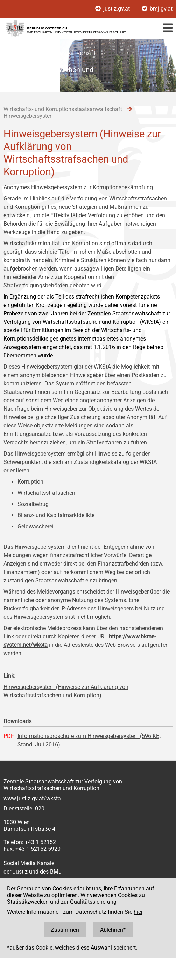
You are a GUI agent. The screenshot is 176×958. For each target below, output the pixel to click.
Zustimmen (65, 929)
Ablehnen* (113, 929)
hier (138, 912)
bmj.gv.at (157, 8)
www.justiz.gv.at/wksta (32, 798)
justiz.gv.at (113, 8)
